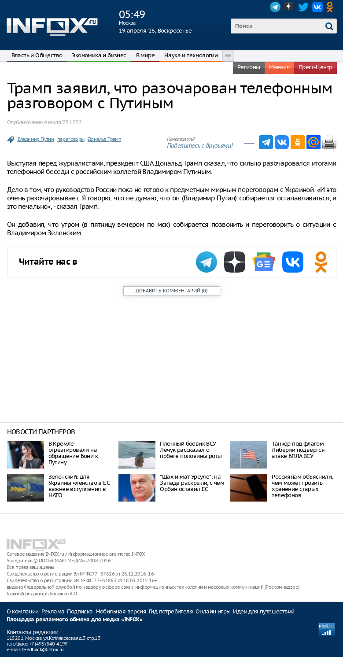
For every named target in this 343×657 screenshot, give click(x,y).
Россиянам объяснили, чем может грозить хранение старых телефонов (302, 486)
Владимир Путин (36, 139)
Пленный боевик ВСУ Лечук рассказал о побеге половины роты (190, 450)
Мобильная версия (121, 611)
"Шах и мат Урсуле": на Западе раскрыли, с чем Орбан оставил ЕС (192, 483)
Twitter (303, 7)
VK (317, 7)
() (171, 291)
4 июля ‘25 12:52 (62, 122)
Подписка (79, 611)
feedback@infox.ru (43, 649)
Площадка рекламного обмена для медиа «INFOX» (75, 619)
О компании (23, 611)
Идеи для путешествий (263, 611)
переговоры (71, 139)
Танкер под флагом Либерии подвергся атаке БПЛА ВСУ (298, 450)
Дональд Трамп (104, 139)
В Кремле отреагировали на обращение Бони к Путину (73, 453)
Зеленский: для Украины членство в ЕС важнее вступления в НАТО (78, 486)
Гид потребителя (171, 611)
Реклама (53, 611)
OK (331, 7)
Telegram (275, 7)
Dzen (289, 7)
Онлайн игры (212, 611)
